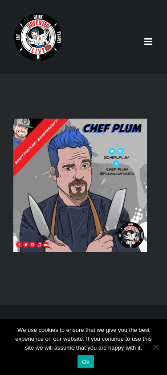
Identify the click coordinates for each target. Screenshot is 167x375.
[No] (155, 347)
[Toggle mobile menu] (149, 41)
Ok (86, 362)
